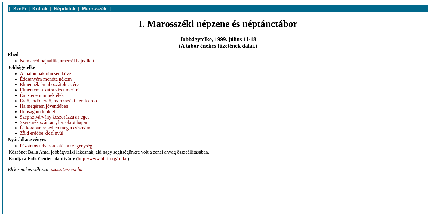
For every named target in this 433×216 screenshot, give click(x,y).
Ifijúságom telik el (37, 111)
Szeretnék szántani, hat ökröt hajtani (55, 122)
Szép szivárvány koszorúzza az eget (54, 116)
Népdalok (64, 8)
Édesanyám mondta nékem (46, 79)
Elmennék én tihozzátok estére (49, 84)
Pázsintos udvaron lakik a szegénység (56, 145)
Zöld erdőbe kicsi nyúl (41, 133)
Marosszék (94, 8)
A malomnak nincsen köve (45, 73)
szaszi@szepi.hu (66, 169)
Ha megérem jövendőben (44, 106)
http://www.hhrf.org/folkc (102, 158)
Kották (40, 8)
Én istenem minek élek (42, 95)
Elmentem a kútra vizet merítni (50, 89)
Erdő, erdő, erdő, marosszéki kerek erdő (58, 100)
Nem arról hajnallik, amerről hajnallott (57, 60)
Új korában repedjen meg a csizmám (55, 127)
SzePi (19, 8)
